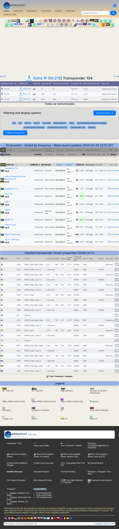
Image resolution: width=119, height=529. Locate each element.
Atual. (113, 154)
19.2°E (54, 78)
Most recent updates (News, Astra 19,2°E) (97, 455)
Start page (20, 434)
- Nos (108, 472)
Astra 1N (26, 94)
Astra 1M (27, 88)
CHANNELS (32, 11)
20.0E (3, 76)
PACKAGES (46, 11)
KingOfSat (106, 524)
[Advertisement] (59, 50)
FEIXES (58, 11)
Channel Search (95, 463)
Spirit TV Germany (13, 234)
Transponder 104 (78, 127)
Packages (92, 472)
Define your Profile (41, 444)
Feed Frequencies (43, 493)
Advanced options (104, 113)
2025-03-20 (112, 170)
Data (72, 123)
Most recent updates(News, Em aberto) (43, 455)
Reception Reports (41, 472)
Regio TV (8, 193)
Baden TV (9, 219)
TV (20, 123)
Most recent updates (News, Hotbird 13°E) (70, 455)
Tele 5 (7, 202)
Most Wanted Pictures (43, 480)
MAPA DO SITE (10, 15)
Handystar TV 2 (11, 188)
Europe (48, 165)
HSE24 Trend (10, 224)
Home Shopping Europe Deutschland (15, 177)
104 (42, 165)
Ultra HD (46, 123)
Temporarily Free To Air (57, 127)
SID (83, 154)
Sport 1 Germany (12, 239)
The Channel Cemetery (16, 480)
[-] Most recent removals (34, 127)
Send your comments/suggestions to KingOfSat (98, 445)
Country (38, 154)
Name (7, 154)
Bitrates (92, 127)
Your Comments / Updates (61, 376)
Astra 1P (40, 78)
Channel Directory (68, 472)
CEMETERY (70, 11)
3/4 (82, 165)
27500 (78, 165)
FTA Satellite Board (44, 497)
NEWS (6, 11)
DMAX (7, 210)
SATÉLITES (18, 11)
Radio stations (60, 123)
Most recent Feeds (43, 495)
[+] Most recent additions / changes (91, 123)
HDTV (27, 123)
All (14, 123)
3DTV (36, 123)
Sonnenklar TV (11, 168)
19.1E (115, 76)
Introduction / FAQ (14, 443)
